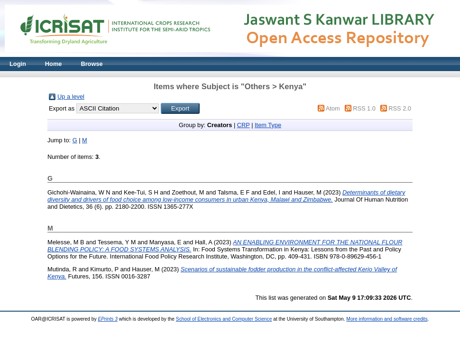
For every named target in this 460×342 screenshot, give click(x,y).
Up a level (70, 96)
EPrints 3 (108, 319)
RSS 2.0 (399, 108)
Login (17, 63)
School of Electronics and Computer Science (224, 319)
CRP (243, 125)
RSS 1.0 (364, 108)
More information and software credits (386, 319)
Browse (91, 63)
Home (53, 63)
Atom (333, 108)
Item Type (268, 125)
